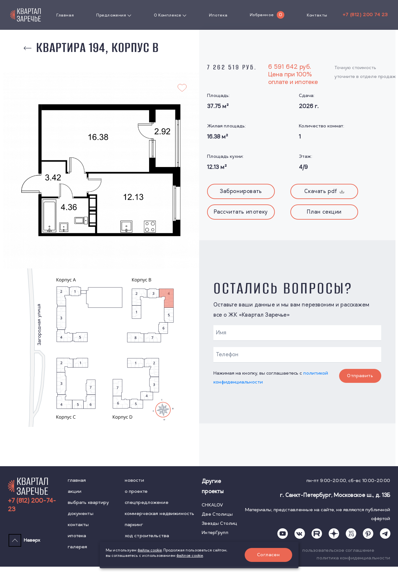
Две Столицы (217, 514)
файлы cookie (149, 550)
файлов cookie (189, 556)
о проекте (136, 491)
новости (134, 480)
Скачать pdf (324, 191)
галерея (77, 547)
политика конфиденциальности (353, 558)
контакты (78, 524)
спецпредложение (146, 502)
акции (75, 491)
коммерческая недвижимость (159, 513)
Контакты (317, 15)
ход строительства (147, 535)
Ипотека (218, 15)
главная (77, 480)
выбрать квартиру (88, 502)
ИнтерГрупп (215, 532)
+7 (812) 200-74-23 (32, 505)
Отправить (360, 375)
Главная (65, 15)
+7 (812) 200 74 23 (365, 14)
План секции (324, 212)
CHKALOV (212, 505)
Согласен (268, 554)
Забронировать (241, 191)
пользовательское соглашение (338, 550)
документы (80, 513)
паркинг (134, 524)
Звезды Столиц (219, 523)
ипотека (77, 535)
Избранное (262, 15)
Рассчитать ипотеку (241, 212)
